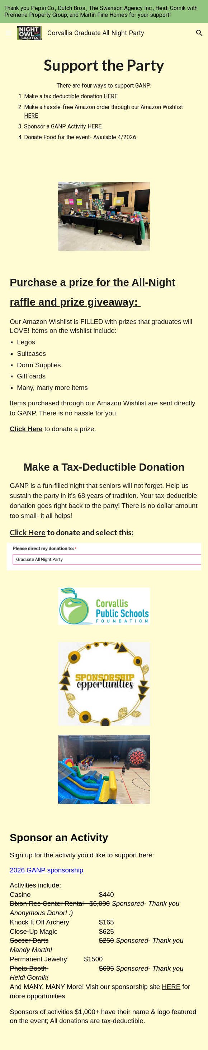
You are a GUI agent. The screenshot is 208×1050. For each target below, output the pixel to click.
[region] (104, 11)
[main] (104, 98)
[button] (8, 33)
